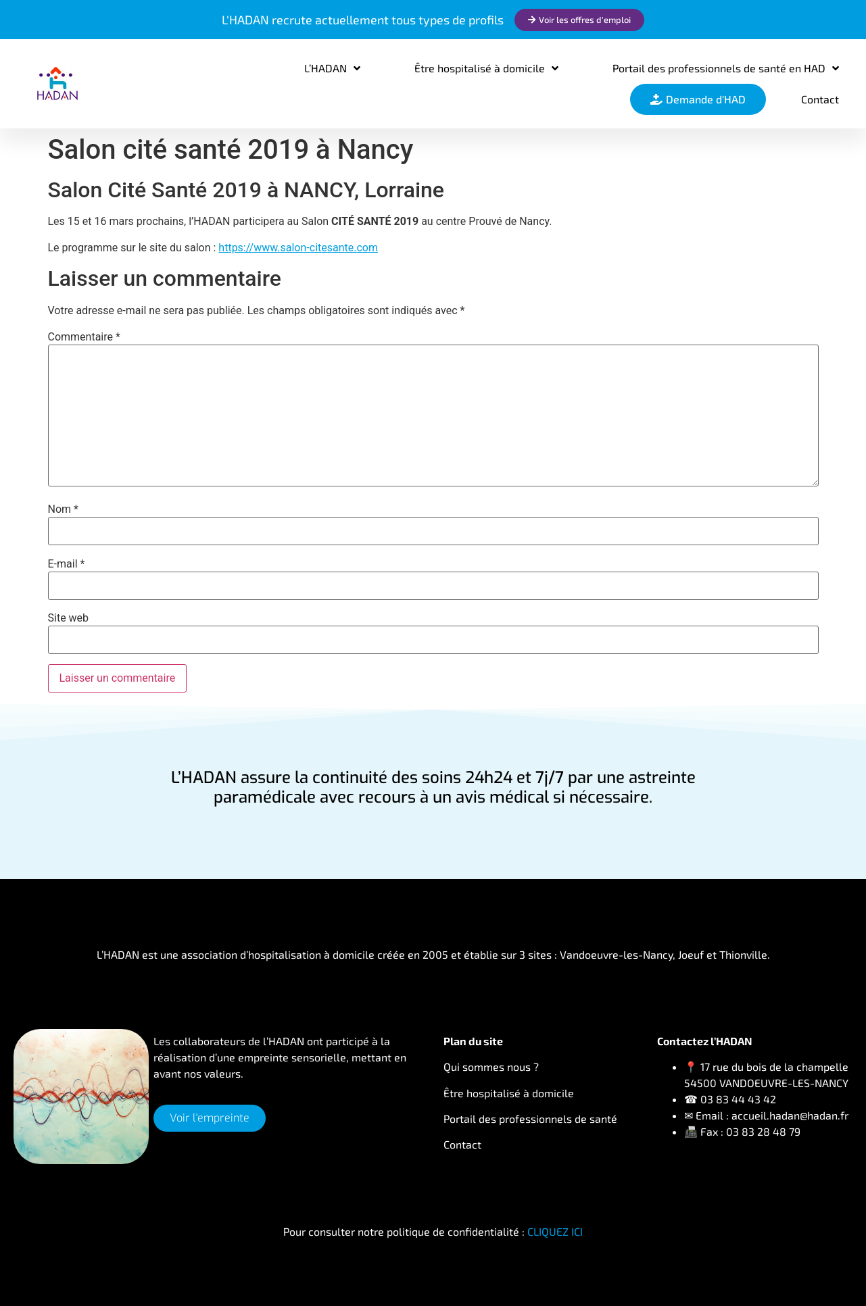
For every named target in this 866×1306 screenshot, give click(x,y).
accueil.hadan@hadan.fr (789, 1115)
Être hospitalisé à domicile (486, 68)
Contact (820, 99)
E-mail (66, 564)
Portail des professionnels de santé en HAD (725, 68)
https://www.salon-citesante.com (298, 247)
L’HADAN (332, 68)
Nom (63, 509)
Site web (68, 618)
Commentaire (84, 337)
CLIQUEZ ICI (555, 1231)
